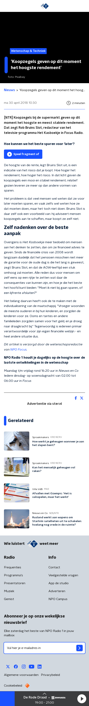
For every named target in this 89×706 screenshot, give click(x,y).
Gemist (9, 599)
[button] (81, 698)
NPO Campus (57, 599)
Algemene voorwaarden (21, 674)
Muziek (9, 591)
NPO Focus (18, 349)
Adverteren (56, 591)
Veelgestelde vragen (63, 575)
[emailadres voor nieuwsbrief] (44, 648)
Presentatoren (14, 583)
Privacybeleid (50, 674)
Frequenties (12, 567)
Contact (54, 567)
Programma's (13, 575)
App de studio (58, 583)
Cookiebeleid (13, 685)
